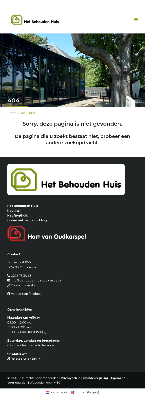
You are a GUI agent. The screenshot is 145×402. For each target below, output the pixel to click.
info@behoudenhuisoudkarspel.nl (36, 280)
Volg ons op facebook (27, 294)
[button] (136, 19)
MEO (57, 382)
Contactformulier (24, 285)
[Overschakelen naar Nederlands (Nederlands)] (56, 392)
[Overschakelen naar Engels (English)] (85, 392)
